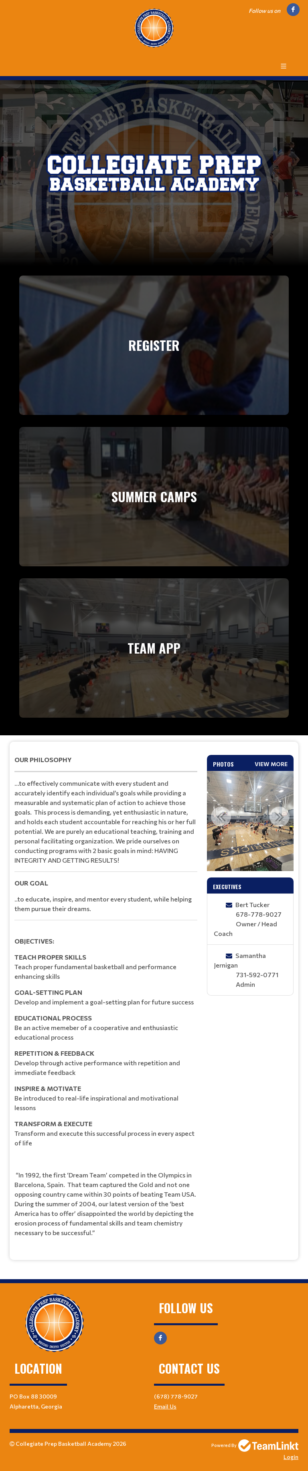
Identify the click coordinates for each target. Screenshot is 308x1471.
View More (271, 764)
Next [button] (280, 817)
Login (291, 1456)
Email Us (165, 1406)
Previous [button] (221, 817)
